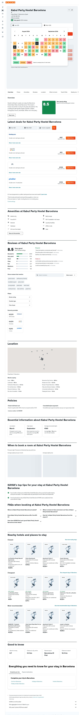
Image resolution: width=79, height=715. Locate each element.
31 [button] (14, 58)
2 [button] (49, 39)
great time (28, 288)
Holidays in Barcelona (37, 681)
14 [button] (29, 47)
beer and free (20, 288)
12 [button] (22, 47)
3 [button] (14, 43)
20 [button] (26, 51)
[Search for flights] (3, 7)
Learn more (44, 194)
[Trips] (3, 32)
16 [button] (37, 47)
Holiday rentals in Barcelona (17, 683)
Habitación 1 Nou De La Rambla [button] (68, 593)
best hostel (26, 285)
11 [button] (18, 47)
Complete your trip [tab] (15, 672)
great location (11, 278)
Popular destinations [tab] (27, 672)
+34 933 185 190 (15, 16)
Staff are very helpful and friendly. (46, 254)
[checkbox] (15, 315)
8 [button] (33, 43)
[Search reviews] (51, 275)
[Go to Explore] (3, 21)
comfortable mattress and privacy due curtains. (49, 261)
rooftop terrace (12, 288)
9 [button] (49, 43)
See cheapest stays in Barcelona (68, 572)
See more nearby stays (71, 539)
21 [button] (29, 51)
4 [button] (18, 43)
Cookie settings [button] (11, 201)
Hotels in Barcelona (57, 681)
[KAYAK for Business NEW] (3, 27)
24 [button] (14, 54)
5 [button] (22, 43)
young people (11, 285)
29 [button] (33, 54)
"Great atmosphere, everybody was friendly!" (48, 250)
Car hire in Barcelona (16, 681)
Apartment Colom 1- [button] (48, 558)
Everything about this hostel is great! (47, 252)
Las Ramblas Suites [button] (13, 593)
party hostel (21, 282)
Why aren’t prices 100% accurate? (43, 707)
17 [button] (14, 51)
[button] (2, 2)
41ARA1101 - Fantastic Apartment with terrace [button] (14, 625)
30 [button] (37, 54)
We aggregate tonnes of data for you (43, 704)
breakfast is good (12, 282)
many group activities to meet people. (47, 263)
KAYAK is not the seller (43, 702)
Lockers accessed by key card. (45, 265)
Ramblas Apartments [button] (48, 593)
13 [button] (25, 47)
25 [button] (18, 54)
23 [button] (37, 51)
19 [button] (22, 51)
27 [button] (26, 54)
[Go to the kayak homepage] (10, 2)
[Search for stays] (3, 10)
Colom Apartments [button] (30, 558)
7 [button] (29, 43)
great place (19, 285)
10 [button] (14, 47)
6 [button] (64, 39)
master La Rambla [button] (64, 624)
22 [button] (33, 51)
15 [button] (33, 47)
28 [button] (29, 54)
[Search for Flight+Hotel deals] (3, 16)
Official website (15, 18)
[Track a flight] (3, 24)
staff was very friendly (22, 278)
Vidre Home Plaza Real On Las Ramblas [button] (33, 625)
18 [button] (18, 51)
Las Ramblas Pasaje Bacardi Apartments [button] (15, 559)
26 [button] (22, 54)
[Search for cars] (3, 13)
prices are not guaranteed (38, 697)
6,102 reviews (23, 20)
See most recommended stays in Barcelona (66, 605)
